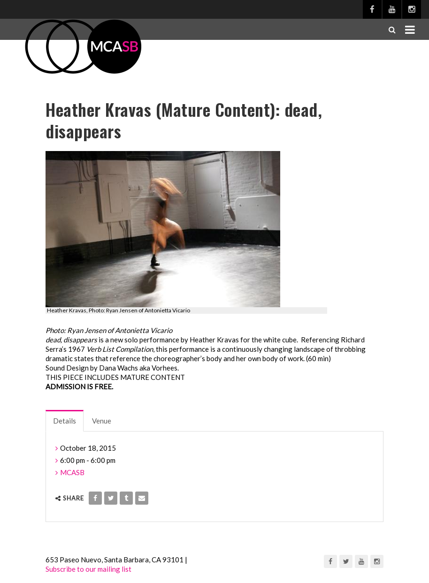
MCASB (72, 472)
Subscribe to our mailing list (88, 569)
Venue (101, 420)
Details (64, 420)
